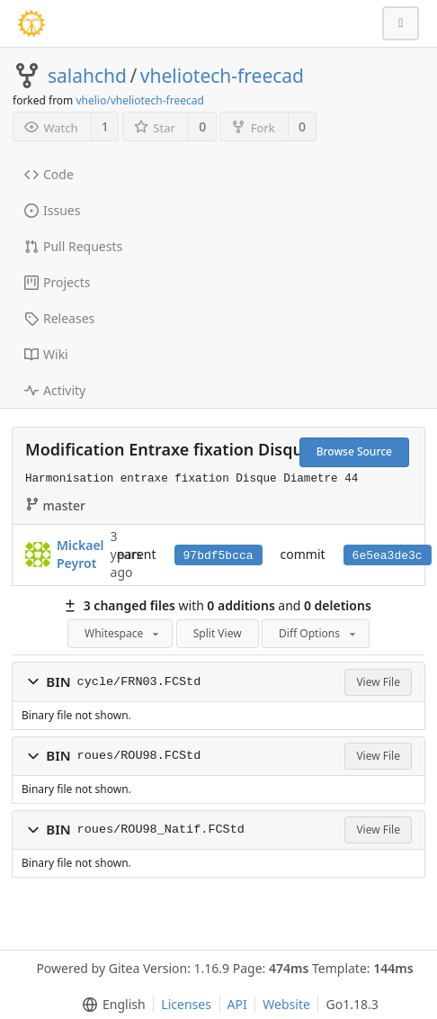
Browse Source (354, 451)
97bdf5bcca (218, 556)
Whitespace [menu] (123, 633)
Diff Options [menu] (319, 633)
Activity (54, 390)
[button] (33, 681)
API (237, 1004)
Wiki (46, 354)
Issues (52, 210)
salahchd (87, 76)
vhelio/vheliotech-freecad (139, 100)
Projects (57, 282)
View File (378, 682)
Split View (217, 633)
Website (286, 1004)
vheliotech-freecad (222, 76)
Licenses (186, 1004)
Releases (59, 318)
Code (49, 174)
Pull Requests (73, 246)
